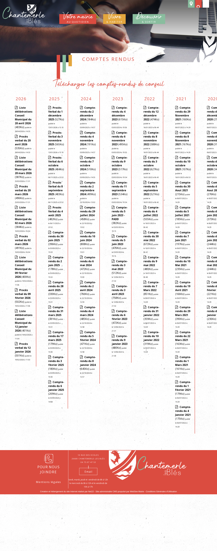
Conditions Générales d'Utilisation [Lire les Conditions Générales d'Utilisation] (161, 491)
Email (88, 471)
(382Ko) (120, 226)
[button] (198, 5)
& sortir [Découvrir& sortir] (149, 19)
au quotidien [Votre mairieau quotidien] (78, 19)
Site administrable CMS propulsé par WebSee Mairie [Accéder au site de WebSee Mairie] (120, 491)
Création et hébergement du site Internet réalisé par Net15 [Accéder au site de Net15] (67, 491)
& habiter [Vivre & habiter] (114, 19)
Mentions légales (48, 482)
